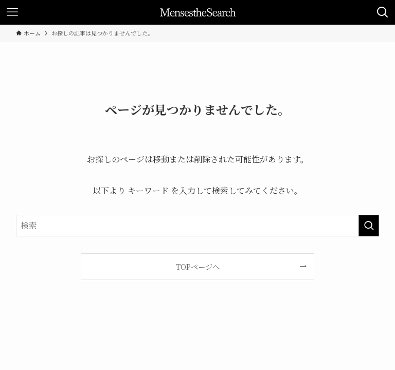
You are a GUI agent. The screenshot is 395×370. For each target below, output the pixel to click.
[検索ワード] (198, 225)
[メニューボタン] (12, 12)
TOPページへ (198, 266)
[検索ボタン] (382, 12)
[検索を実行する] (368, 225)
